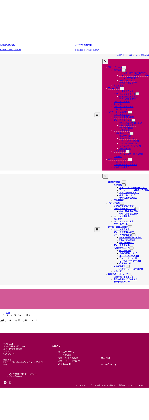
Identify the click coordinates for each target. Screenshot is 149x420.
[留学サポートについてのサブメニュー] (130, 159)
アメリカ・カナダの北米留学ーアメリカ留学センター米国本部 (101, 385)
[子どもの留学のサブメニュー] (122, 88)
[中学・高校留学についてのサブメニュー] (137, 93)
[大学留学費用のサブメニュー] (128, 151)
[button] (37, 47)
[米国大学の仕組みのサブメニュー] (131, 133)
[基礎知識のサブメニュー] (124, 70)
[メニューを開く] (97, 115)
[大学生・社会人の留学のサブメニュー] (130, 112)
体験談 (146, 55)
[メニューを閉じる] (105, 61)
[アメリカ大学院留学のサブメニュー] (133, 120)
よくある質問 (139, 55)
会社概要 (129, 55)
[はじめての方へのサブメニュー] (124, 67)
